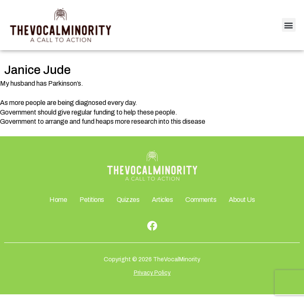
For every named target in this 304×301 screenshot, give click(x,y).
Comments (200, 199)
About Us (242, 199)
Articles (162, 199)
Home (58, 199)
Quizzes (128, 199)
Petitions (91, 199)
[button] (289, 25)
